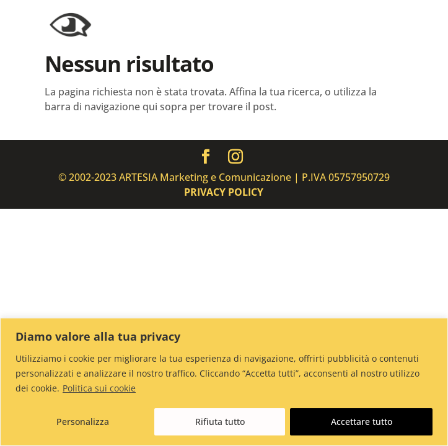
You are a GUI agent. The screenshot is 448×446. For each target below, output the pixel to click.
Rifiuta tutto (220, 421)
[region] (224, 382)
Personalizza (82, 421)
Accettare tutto (361, 421)
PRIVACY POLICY (223, 192)
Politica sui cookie (99, 388)
